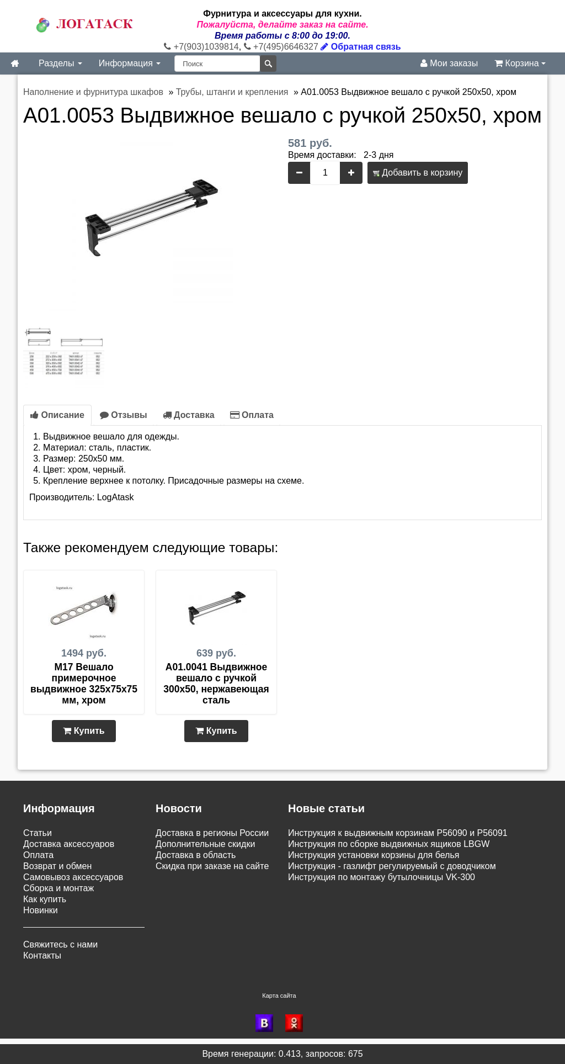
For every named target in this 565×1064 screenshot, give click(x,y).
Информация (130, 63)
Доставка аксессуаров (68, 844)
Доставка (189, 415)
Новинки (40, 910)
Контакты (42, 955)
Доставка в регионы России (212, 833)
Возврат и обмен (57, 866)
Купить (83, 730)
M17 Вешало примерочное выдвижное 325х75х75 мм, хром (83, 683)
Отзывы (123, 415)
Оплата (252, 415)
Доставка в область (196, 855)
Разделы (60, 63)
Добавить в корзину (417, 172)
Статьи (37, 833)
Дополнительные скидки (205, 844)
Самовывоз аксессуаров (73, 877)
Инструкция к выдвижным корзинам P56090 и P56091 (398, 833)
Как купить (44, 899)
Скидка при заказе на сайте (212, 866)
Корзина (520, 63)
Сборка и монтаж (58, 888)
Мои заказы (449, 63)
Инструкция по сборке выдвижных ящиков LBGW (388, 844)
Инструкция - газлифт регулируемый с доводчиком (392, 866)
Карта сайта (279, 995)
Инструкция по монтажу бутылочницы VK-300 (381, 877)
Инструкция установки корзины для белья (373, 855)
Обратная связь (361, 46)
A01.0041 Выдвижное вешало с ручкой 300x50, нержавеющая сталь (216, 683)
